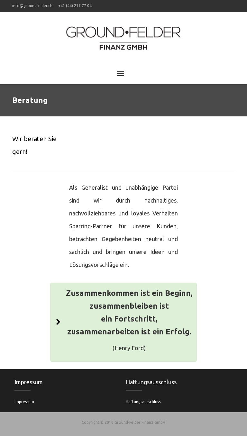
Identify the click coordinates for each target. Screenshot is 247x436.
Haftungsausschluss (143, 402)
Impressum (24, 402)
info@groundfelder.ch (32, 6)
